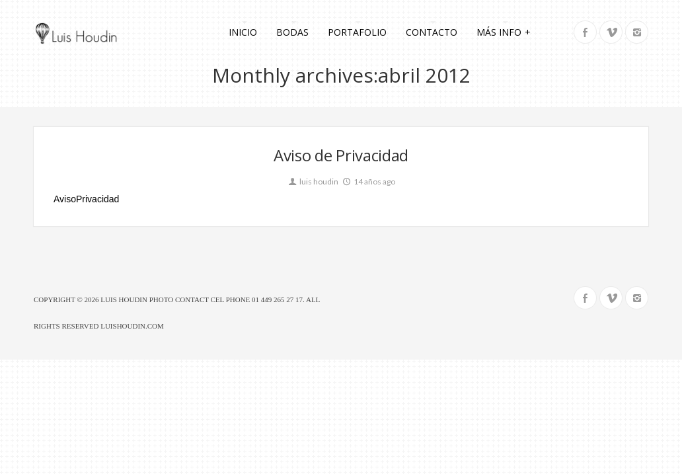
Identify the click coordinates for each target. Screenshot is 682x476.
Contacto (431, 32)
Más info (503, 31)
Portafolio (357, 32)
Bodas (292, 32)
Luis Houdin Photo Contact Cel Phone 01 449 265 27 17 (201, 299)
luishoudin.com (132, 326)
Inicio (243, 32)
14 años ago (368, 181)
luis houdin (312, 181)
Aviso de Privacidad (341, 155)
